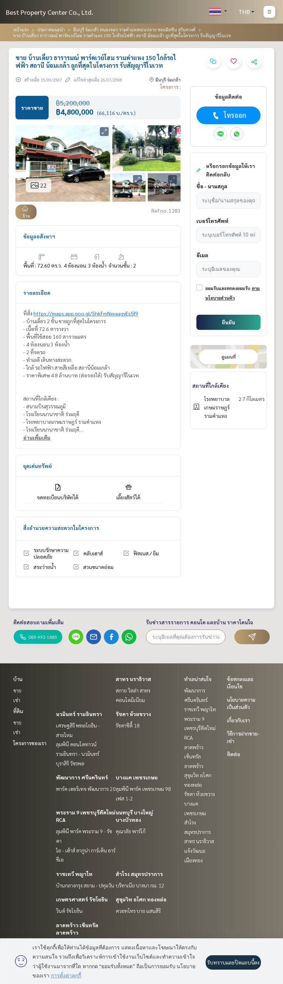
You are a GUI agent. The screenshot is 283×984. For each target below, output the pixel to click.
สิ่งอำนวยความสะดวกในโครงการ (61, 527)
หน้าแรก (21, 29)
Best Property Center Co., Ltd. (49, 12)
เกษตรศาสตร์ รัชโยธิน (82, 899)
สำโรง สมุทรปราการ (139, 873)
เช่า (16, 700)
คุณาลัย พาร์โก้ (131, 831)
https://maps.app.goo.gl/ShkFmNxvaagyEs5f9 (86, 313)
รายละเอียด (36, 292)
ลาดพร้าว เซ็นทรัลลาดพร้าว (193, 756)
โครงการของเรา (29, 743)
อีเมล (202, 255)
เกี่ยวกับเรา (238, 720)
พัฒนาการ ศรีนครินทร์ (82, 777)
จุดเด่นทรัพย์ (37, 466)
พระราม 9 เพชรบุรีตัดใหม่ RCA (200, 728)
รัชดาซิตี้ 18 (128, 725)
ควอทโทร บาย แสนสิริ (138, 910)
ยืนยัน (228, 322)
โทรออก (228, 115)
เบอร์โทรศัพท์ (212, 220)
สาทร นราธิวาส (133, 679)
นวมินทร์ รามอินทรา (79, 714)
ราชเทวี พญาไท (74, 873)
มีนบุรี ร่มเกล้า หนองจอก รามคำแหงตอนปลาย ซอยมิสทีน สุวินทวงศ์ (134, 29)
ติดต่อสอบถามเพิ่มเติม (38, 622)
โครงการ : (170, 86)
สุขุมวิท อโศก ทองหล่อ (141, 899)
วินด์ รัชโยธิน (69, 910)
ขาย (17, 690)
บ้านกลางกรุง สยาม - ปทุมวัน (85, 885)
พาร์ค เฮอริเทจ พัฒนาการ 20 (86, 788)
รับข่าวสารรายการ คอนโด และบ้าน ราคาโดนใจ (199, 622)
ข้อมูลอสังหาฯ (39, 236)
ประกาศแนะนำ (51, 29)
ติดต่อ (233, 754)
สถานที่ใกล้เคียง (210, 385)
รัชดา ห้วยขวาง (133, 714)
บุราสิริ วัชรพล (70, 763)
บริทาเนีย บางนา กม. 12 (140, 885)
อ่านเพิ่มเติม (36, 437)
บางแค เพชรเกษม (137, 777)
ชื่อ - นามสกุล (211, 186)
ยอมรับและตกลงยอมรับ (227, 288)
